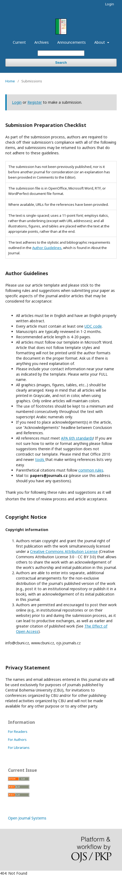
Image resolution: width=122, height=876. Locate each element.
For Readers (17, 731)
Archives (41, 42)
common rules (90, 470)
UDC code (93, 326)
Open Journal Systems (27, 818)
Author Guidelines (47, 247)
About (100, 42)
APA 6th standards (77, 438)
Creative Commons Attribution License (64, 551)
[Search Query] (61, 53)
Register (34, 102)
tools (40, 459)
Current (19, 42)
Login (109, 4)
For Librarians (19, 747)
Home (10, 81)
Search (61, 63)
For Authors (17, 739)
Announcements (71, 42)
